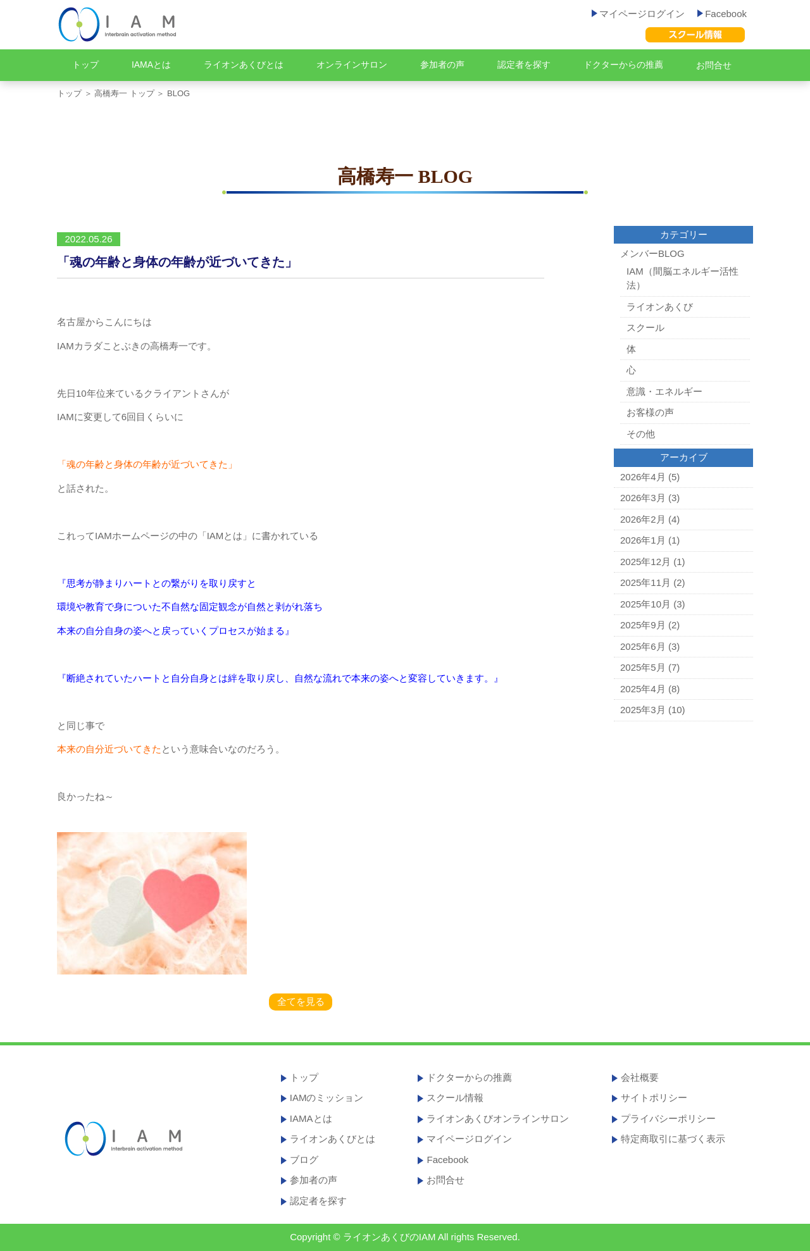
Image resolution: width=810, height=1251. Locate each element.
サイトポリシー (654, 1097)
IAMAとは (151, 64)
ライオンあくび (659, 306)
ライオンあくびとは (244, 64)
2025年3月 (643, 709)
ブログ (304, 1159)
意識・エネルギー (664, 391)
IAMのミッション (327, 1097)
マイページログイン (638, 13)
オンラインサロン (351, 64)
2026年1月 (643, 540)
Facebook (722, 13)
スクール (645, 327)
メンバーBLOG (652, 253)
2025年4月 (643, 688)
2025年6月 (643, 646)
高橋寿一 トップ (124, 93)
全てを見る (301, 1001)
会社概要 (640, 1077)
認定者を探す (524, 64)
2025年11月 (645, 582)
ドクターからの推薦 (623, 64)
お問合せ (714, 65)
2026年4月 (643, 476)
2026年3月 (643, 497)
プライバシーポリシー (668, 1118)
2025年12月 (645, 561)
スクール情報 (455, 1097)
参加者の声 (442, 64)
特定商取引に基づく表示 (673, 1138)
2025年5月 (643, 667)
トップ (85, 64)
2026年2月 (643, 519)
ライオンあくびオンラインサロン (498, 1118)
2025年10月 (645, 604)
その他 (640, 433)
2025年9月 (643, 624)
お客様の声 (650, 412)
